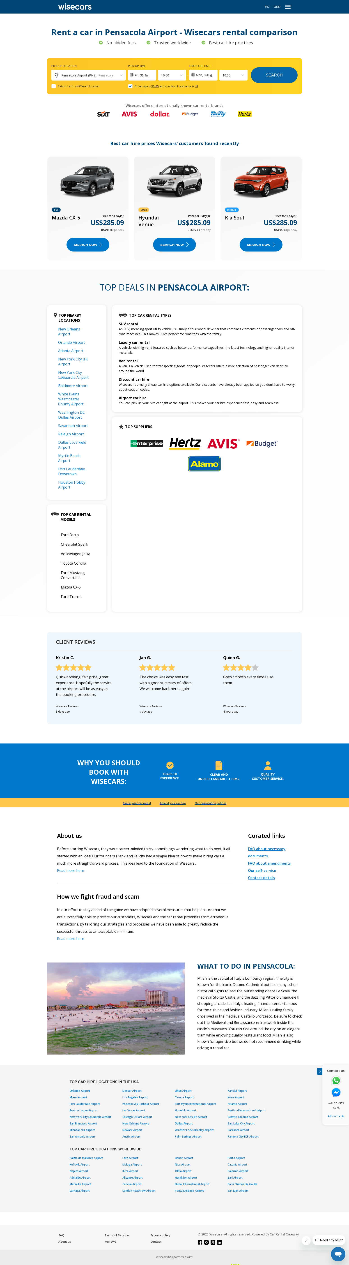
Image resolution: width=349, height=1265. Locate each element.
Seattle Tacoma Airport (243, 1117)
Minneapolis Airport (82, 1130)
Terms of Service (116, 1235)
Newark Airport (132, 1130)
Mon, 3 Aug (204, 75)
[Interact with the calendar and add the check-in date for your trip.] (142, 75)
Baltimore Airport (73, 385)
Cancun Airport (132, 1184)
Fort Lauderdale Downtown (71, 471)
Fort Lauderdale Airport (85, 1104)
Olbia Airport (183, 1171)
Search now (88, 244)
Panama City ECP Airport (243, 1136)
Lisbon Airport (184, 1158)
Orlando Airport (71, 342)
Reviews (110, 1241)
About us (64, 1241)
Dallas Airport (184, 1123)
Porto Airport (236, 1158)
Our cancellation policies (210, 803)
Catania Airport (237, 1164)
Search (274, 75)
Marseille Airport (80, 1184)
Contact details (261, 877)
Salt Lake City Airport (241, 1123)
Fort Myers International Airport (195, 1104)
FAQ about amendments (269, 863)
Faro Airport (130, 1158)
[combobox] (161, 75)
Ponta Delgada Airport (189, 1191)
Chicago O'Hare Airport (137, 1117)
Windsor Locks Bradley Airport (194, 1130)
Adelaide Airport (80, 1178)
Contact (155, 1241)
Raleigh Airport (71, 434)
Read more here (70, 870)
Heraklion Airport (186, 1178)
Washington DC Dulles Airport (71, 415)
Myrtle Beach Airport (69, 458)
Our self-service (262, 870)
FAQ (61, 1235)
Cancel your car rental (137, 803)
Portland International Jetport (247, 1110)
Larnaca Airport (80, 1191)
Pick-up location (64, 66)
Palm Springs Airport (188, 1136)
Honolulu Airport (185, 1110)
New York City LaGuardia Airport (73, 375)
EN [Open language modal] (267, 7)
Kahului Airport (237, 1091)
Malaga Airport (132, 1164)
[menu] (288, 7)
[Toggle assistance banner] (319, 1071)
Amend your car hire (173, 803)
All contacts (336, 1116)
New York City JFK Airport (191, 1117)
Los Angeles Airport (135, 1097)
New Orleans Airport (69, 332)
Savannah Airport (73, 425)
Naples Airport (79, 1171)
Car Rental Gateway (284, 1234)
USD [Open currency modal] (277, 7)
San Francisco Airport (83, 1123)
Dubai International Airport (192, 1184)
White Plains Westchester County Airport (70, 399)
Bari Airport (235, 1178)
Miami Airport (78, 1097)
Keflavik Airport (80, 1164)
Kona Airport (236, 1097)
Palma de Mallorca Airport (86, 1158)
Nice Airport (183, 1164)
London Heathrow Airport (139, 1191)
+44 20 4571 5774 (336, 1105)
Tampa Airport (184, 1097)
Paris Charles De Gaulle (242, 1184)
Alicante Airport (132, 1178)
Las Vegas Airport (133, 1110)
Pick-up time (137, 66)
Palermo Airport (238, 1171)
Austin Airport (131, 1136)
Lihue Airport (183, 1091)
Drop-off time (199, 66)
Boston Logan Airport (84, 1110)
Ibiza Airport (130, 1171)
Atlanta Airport (70, 350)
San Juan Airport (238, 1191)
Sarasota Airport (238, 1130)
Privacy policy (160, 1235)
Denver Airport (132, 1091)
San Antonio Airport (82, 1136)
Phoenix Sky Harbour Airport (140, 1104)
